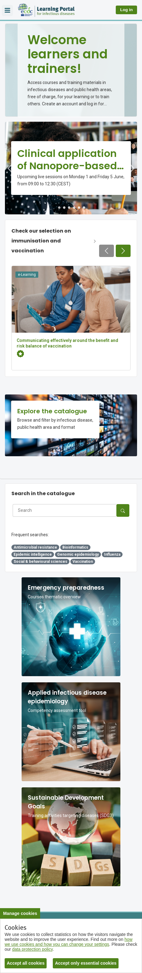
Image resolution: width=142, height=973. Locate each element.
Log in (126, 9)
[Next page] (123, 251)
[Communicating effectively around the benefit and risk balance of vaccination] (71, 318)
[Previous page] (106, 251)
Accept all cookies (25, 963)
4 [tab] (74, 207)
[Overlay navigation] (7, 10)
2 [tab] (64, 207)
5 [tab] (79, 207)
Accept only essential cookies (85, 963)
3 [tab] (69, 207)
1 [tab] (59, 207)
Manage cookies (20, 913)
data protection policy (32, 949)
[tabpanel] (71, 168)
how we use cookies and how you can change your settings (68, 942)
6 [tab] (84, 207)
